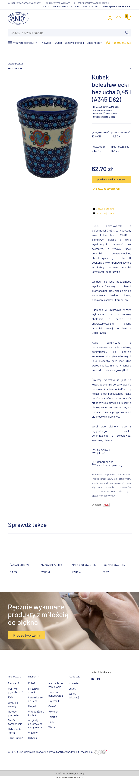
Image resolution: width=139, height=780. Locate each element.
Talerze (52, 716)
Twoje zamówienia (15, 722)
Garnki (52, 706)
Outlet (72, 688)
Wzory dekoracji (74, 695)
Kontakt (93, 6)
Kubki (31, 683)
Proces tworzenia (62, 6)
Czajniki (32, 706)
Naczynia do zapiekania (55, 685)
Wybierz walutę (15, 63)
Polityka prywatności (15, 690)
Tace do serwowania (55, 693)
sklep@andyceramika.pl (117, 6)
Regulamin (14, 683)
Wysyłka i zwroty (13, 704)
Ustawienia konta (14, 730)
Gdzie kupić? (15, 737)
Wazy (51, 727)
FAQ (10, 697)
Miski (51, 722)
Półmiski (53, 711)
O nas (46, 6)
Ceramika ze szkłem (35, 699)
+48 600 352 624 (121, 42)
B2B (85, 6)
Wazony (32, 732)
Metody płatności (13, 713)
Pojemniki (54, 700)
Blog (77, 6)
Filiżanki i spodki (33, 690)
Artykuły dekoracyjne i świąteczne (36, 724)
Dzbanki (33, 737)
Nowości (74, 683)
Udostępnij (97, 504)
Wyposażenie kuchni (36, 713)
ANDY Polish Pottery (101, 672)
